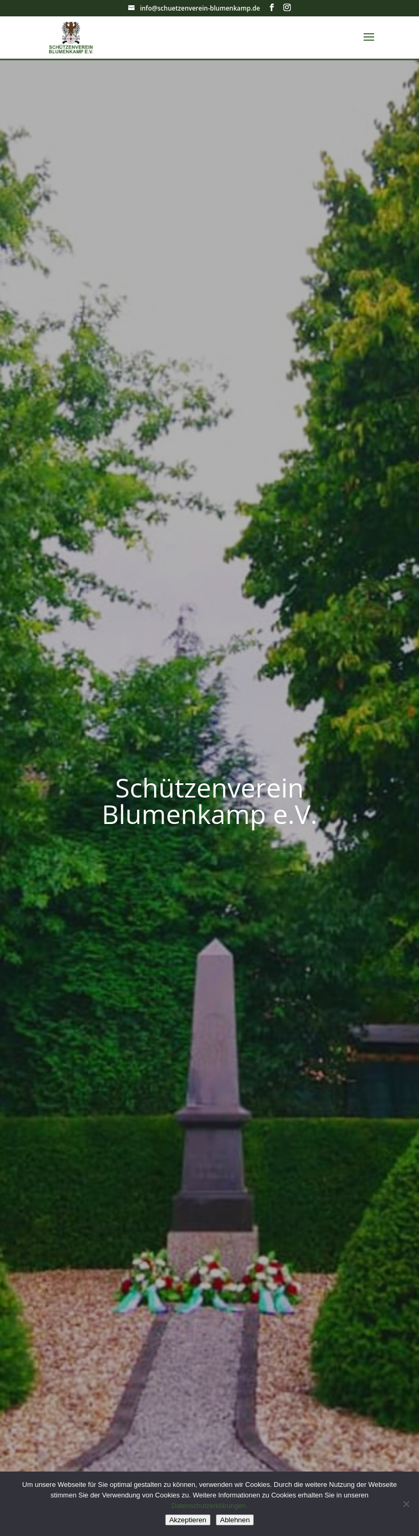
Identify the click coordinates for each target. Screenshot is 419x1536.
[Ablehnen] (406, 1503)
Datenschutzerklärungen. (210, 1506)
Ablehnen (235, 1520)
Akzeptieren (187, 1520)
